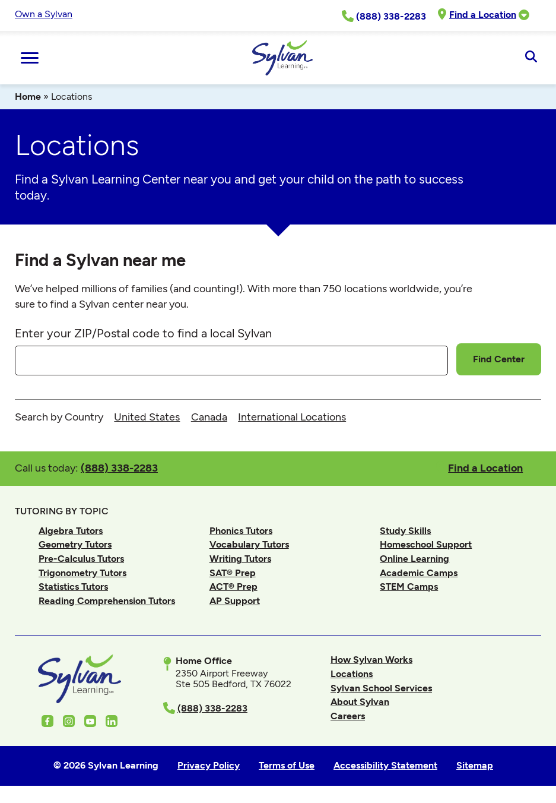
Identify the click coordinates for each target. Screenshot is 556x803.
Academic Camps (418, 572)
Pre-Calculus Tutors (81, 558)
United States (147, 416)
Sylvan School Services (381, 688)
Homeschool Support (426, 544)
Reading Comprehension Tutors (107, 600)
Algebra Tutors (71, 530)
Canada (209, 416)
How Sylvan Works (371, 659)
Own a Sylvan (43, 14)
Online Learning (414, 558)
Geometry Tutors (75, 544)
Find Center (499, 359)
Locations (352, 673)
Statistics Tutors (73, 586)
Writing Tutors (240, 558)
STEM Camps (409, 586)
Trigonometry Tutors (82, 572)
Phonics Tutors (240, 530)
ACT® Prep (233, 586)
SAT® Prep (232, 572)
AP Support (234, 600)
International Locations (292, 416)
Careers (348, 716)
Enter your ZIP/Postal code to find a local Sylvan (143, 333)
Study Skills (405, 530)
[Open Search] (530, 57)
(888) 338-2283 (119, 467)
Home (28, 96)
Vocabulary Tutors (249, 544)
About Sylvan (360, 701)
